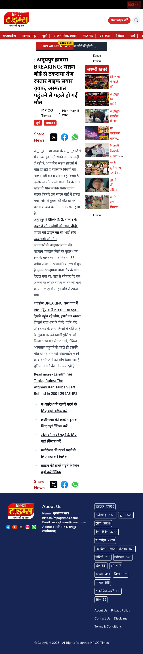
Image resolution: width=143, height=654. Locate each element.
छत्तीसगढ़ (29, 36)
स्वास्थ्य (105, 36)
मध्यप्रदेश (9, 36)
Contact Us (102, 618)
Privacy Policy (120, 610)
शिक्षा (120, 36)
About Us (101, 610)
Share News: (40, 137)
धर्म (132, 36)
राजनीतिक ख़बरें (65, 36)
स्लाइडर (50, 123)
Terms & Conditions (108, 626)
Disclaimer (121, 618)
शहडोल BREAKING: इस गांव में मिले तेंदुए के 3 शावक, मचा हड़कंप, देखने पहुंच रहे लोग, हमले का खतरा (57, 310)
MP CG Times (99, 643)
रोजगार (88, 36)
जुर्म (44, 36)
